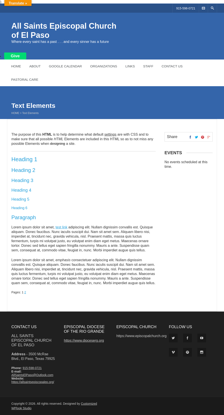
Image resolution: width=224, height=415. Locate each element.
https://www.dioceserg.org (84, 340)
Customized (89, 403)
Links (130, 66)
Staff (148, 66)
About (35, 66)
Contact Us (172, 66)
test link (61, 227)
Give (15, 56)
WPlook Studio (21, 408)
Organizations (103, 66)
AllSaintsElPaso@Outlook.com (32, 375)
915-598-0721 (185, 8)
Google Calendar (65, 66)
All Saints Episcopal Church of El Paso (31, 340)
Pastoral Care (24, 79)
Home (16, 66)
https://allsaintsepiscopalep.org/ (32, 382)
